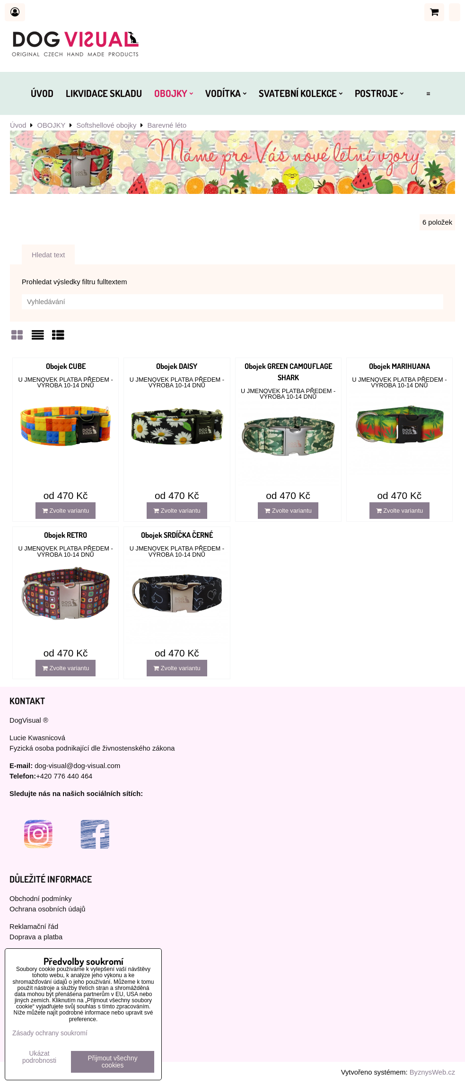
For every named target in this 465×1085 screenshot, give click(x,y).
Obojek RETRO (65, 535)
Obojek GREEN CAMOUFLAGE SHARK (288, 371)
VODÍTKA (225, 93)
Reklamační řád (33, 926)
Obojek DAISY (176, 366)
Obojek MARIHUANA (399, 366)
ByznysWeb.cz (432, 1072)
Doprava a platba (35, 937)
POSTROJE (379, 93)
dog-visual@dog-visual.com (77, 766)
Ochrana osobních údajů (47, 909)
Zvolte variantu (65, 510)
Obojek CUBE (66, 366)
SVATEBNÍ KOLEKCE (300, 93)
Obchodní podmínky (40, 898)
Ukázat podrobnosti (39, 1057)
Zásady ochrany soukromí (50, 1033)
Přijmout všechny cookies (113, 1062)
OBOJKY (173, 93)
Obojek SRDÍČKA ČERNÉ (177, 535)
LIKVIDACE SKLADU (104, 93)
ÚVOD (42, 93)
